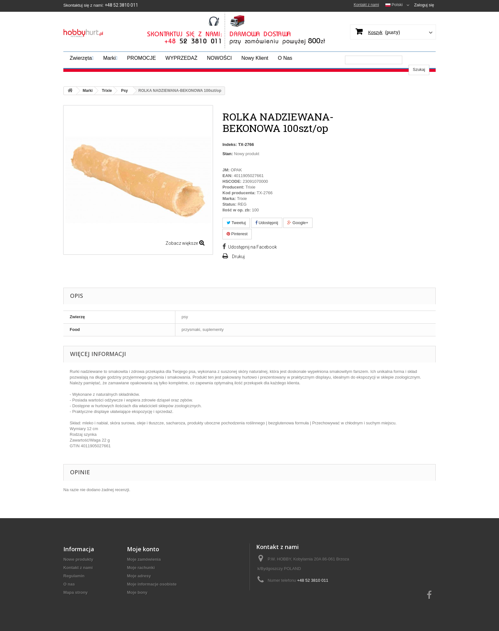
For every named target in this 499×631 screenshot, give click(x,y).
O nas (69, 597)
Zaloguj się (424, 5)
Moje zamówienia (144, 573)
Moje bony (137, 606)
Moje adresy (139, 589)
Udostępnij (266, 222)
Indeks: (229, 144)
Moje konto (143, 562)
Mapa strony (75, 606)
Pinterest (237, 233)
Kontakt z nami (366, 5)
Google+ (297, 222)
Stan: (227, 153)
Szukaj (419, 59)
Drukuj (238, 256)
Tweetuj (236, 222)
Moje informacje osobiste (152, 597)
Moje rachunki (141, 581)
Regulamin (73, 589)
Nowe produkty (78, 573)
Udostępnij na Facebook (252, 247)
